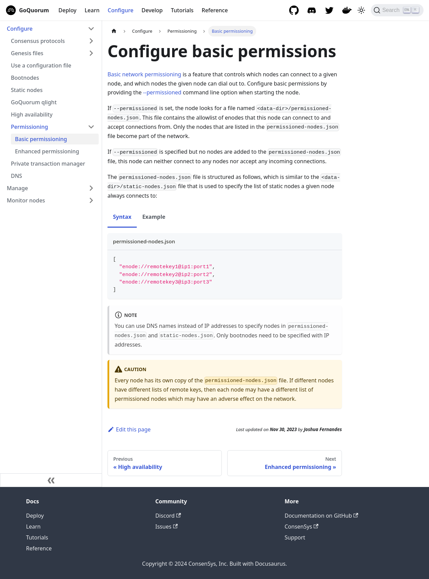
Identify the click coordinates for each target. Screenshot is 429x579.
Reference (215, 10)
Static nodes (27, 90)
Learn (92, 10)
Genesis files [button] (27, 53)
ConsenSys (301, 526)
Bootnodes (25, 77)
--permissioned (162, 92)
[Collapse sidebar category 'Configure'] (91, 28)
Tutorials (182, 10)
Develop (152, 10)
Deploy (68, 10)
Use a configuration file (41, 65)
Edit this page (129, 429)
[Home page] (114, 31)
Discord (168, 515)
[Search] (397, 10)
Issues (166, 526)
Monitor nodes (26, 200)
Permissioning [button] (29, 127)
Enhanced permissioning (47, 151)
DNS (16, 176)
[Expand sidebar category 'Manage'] (91, 188)
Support (295, 537)
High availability (31, 114)
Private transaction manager (48, 163)
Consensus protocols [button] (38, 41)
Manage (17, 188)
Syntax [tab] (122, 216)
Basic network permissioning (144, 74)
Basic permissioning (41, 139)
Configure (121, 10)
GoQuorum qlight (34, 102)
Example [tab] (153, 216)
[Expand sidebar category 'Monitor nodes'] (91, 200)
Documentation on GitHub (321, 515)
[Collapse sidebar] (51, 480)
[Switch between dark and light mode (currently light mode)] (361, 10)
